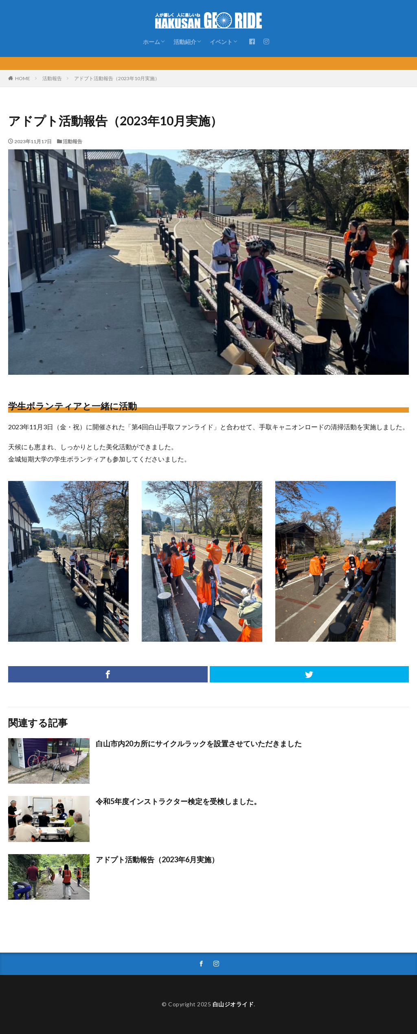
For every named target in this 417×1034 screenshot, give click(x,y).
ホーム (151, 41)
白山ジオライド (233, 1004)
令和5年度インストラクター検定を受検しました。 (178, 801)
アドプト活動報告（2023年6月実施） (157, 859)
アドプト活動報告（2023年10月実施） (117, 78)
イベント (221, 41)
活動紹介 (184, 41)
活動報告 (52, 78)
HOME (22, 78)
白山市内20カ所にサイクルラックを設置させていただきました (199, 743)
